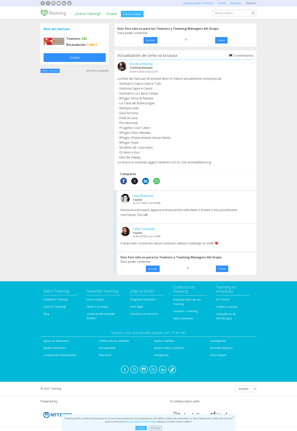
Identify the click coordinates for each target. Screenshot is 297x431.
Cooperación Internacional (59, 355)
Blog (46, 314)
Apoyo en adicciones (56, 341)
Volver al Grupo (50, 70)
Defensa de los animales (114, 341)
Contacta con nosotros (144, 314)
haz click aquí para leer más (140, 421)
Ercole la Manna (141, 64)
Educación (105, 355)
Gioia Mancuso (143, 196)
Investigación (218, 341)
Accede (150, 40)
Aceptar (141, 427)
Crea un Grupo (132, 14)
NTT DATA (223, 299)
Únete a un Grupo (97, 306)
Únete (75, 57)
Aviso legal (136, 306)
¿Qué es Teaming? (88, 14)
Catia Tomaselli (144, 229)
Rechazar (156, 427)
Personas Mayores (221, 348)
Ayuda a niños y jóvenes (169, 348)
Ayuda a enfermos (54, 348)
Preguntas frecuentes (143, 299)
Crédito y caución (226, 307)
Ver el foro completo (97, 70)
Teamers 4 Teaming (185, 311)
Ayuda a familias (164, 341)
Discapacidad (107, 348)
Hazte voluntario (183, 318)
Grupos (111, 14)
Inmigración (161, 355)
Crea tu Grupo (95, 299)
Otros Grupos (218, 355)
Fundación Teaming (55, 299)
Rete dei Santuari (57, 29)
